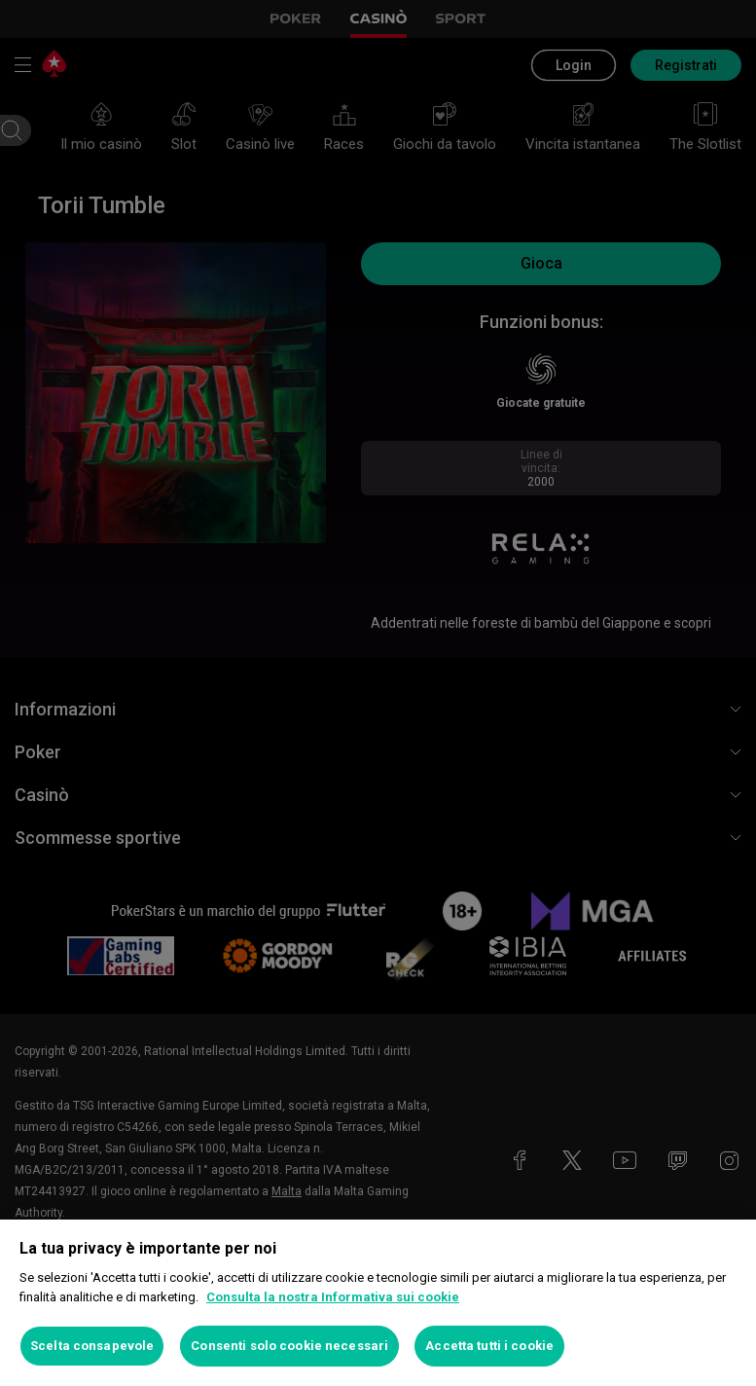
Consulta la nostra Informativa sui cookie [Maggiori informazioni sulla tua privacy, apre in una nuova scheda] (332, 1297)
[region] (378, 1303)
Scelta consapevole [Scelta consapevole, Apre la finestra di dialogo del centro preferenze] (92, 1345)
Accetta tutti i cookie (489, 1345)
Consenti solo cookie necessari (289, 1345)
